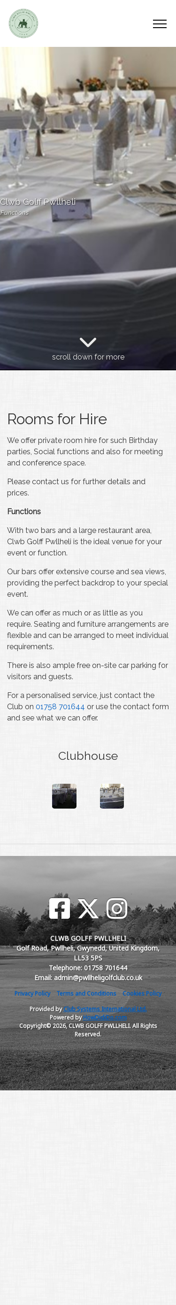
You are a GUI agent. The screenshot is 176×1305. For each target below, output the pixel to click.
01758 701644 (60, 706)
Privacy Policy (32, 994)
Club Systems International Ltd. (105, 1009)
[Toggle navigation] (159, 23)
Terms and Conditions (86, 994)
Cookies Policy (141, 994)
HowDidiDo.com (105, 1017)
